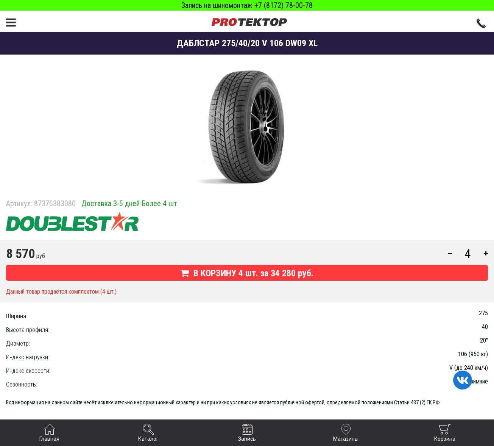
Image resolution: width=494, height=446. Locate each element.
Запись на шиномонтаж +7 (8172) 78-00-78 (247, 5)
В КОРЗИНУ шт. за (247, 273)
